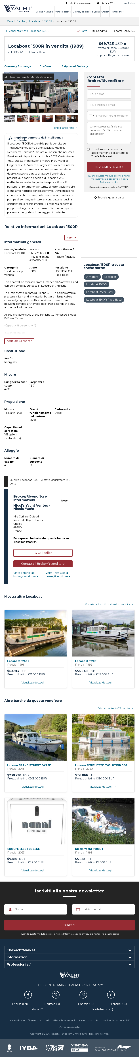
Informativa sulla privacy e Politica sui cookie (69, 1020)
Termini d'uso (35, 1020)
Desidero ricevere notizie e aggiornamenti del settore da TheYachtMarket (110, 153)
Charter (105, 12)
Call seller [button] (43, 553)
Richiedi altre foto (65, 127)
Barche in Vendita (44, 12)
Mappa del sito (17, 1020)
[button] (43, 563)
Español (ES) (119, 1004)
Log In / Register (127, 3)
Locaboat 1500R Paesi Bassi (104, 299)
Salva (81, 31)
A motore (92, 276)
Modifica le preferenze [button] (78, 3)
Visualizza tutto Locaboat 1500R (26, 31)
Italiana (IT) (36, 1009)
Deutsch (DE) (53, 1004)
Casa (10, 21)
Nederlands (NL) (102, 1009)
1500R (48, 21)
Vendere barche (63, 12)
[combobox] (91, 115)
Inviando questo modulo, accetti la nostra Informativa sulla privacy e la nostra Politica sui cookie (109, 178)
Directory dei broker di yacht (86, 12)
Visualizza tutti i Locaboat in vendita (110, 604)
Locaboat (35, 21)
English (71, 237)
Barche (21, 21)
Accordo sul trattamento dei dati (113, 1020)
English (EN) (20, 1004)
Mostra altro (117, 12)
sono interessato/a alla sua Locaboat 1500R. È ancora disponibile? (109, 133)
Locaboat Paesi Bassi (99, 292)
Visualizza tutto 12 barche (116, 708)
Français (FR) (86, 1004)
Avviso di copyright (70, 1026)
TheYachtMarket (17, 8)
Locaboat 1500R (96, 284)
